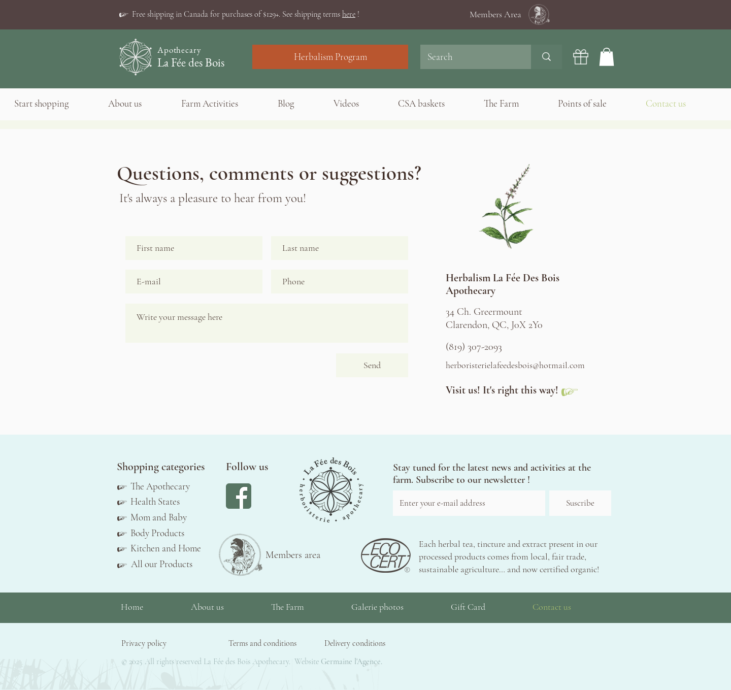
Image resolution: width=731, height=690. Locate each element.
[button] (245, 14)
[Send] (372, 365)
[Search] (468, 57)
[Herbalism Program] (330, 57)
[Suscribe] (580, 503)
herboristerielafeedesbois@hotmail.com (515, 365)
